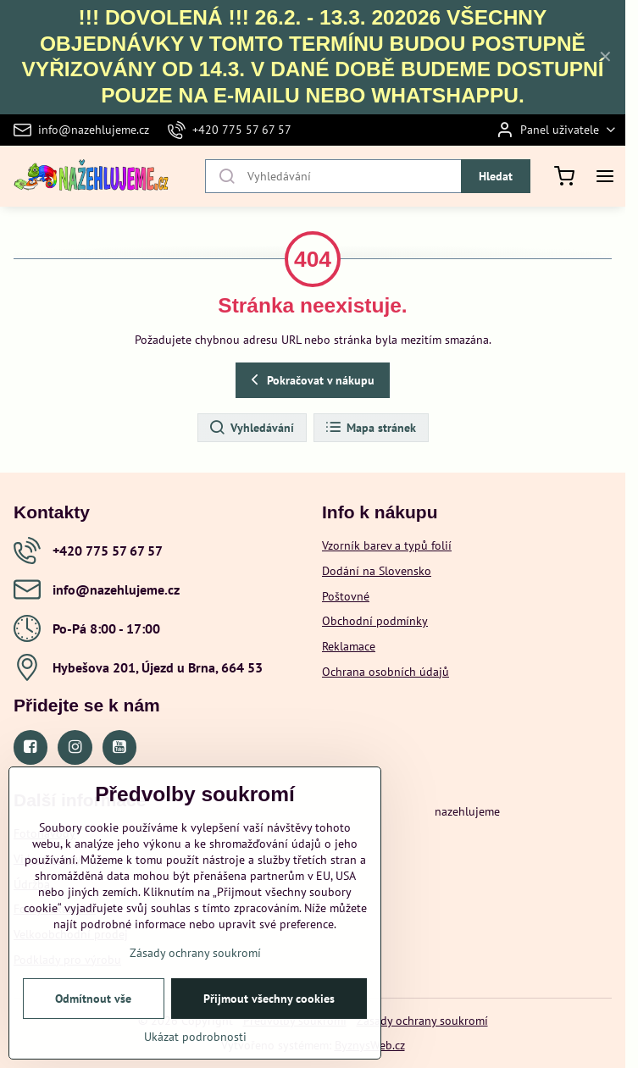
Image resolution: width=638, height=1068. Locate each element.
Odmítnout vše (93, 1002)
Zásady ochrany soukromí (422, 1020)
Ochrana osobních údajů (385, 671)
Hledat (496, 176)
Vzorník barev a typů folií (387, 545)
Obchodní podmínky (375, 620)
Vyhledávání (251, 427)
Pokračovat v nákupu (310, 380)
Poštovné (345, 596)
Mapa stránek (370, 427)
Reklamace (348, 646)
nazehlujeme (467, 811)
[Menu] (605, 176)
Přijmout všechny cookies (269, 1002)
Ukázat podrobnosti (195, 1040)
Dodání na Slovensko (376, 570)
